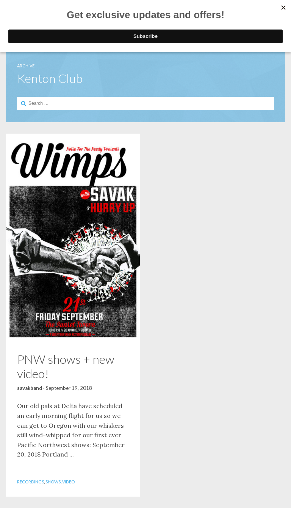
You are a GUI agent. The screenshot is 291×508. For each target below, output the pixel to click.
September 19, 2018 (69, 388)
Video (68, 481)
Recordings (30, 481)
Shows (53, 481)
